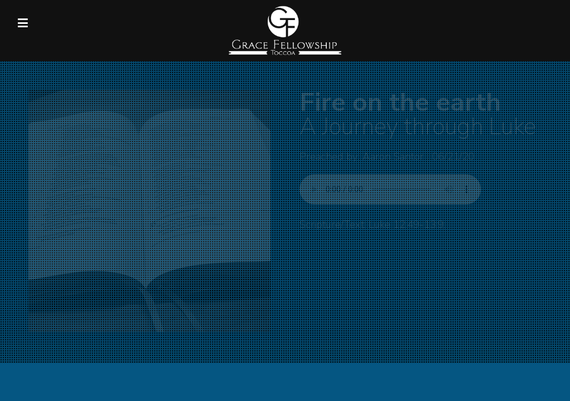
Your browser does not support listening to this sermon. (390, 189)
